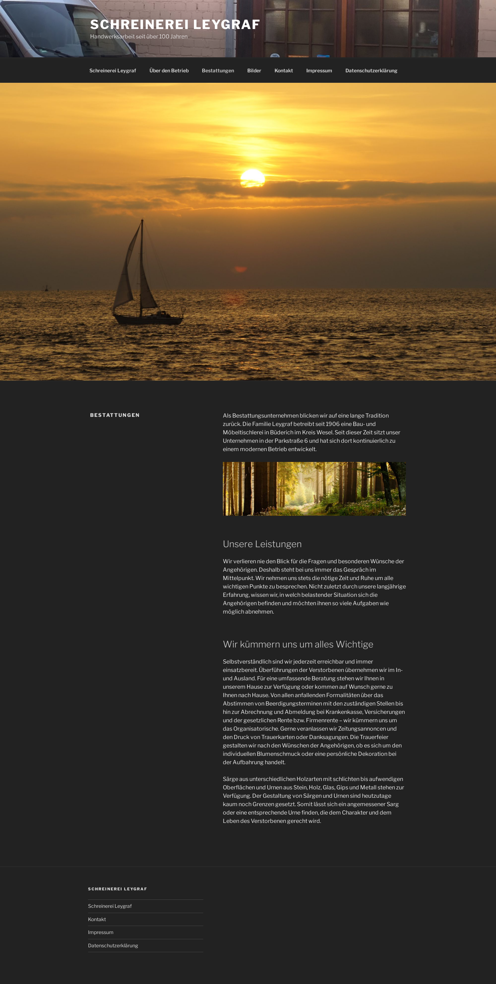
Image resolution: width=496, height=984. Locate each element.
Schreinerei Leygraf (175, 24)
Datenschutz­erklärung (371, 70)
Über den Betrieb (169, 70)
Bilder (254, 70)
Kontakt (284, 70)
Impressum (319, 70)
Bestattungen (218, 70)
